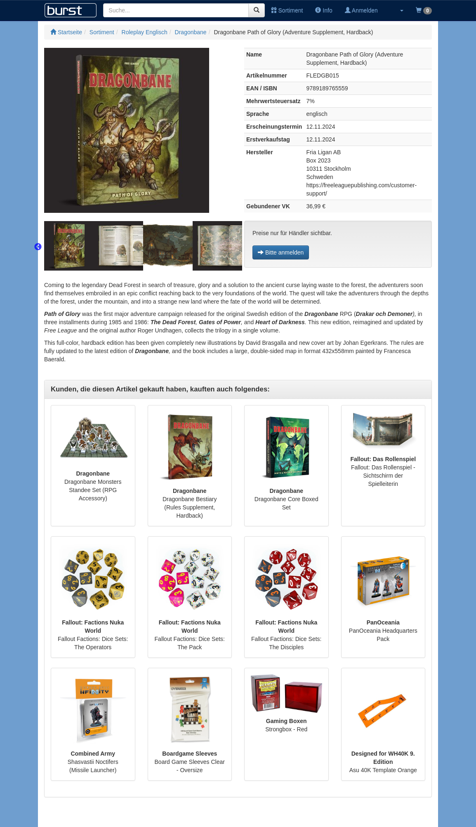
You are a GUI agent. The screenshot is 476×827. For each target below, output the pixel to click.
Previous (38, 247)
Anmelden (361, 10)
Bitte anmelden (281, 252)
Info (323, 10)
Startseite (66, 32)
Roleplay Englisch (144, 32)
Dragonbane (191, 32)
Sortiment (287, 10)
